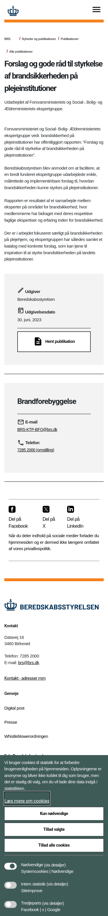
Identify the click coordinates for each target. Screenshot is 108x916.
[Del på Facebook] (21, 517)
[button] (55, 862)
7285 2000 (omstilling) (35, 450)
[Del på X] (50, 517)
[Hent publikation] (54, 341)
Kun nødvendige (54, 813)
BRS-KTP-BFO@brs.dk (37, 429)
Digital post (14, 708)
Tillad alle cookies (54, 845)
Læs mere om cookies (27, 801)
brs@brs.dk (28, 662)
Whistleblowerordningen (26, 736)
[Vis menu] (96, 10)
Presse (10, 722)
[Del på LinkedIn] (78, 517)
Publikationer (70, 39)
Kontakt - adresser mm (25, 678)
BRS (7, 39)
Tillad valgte (54, 829)
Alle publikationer (21, 51)
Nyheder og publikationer (39, 39)
